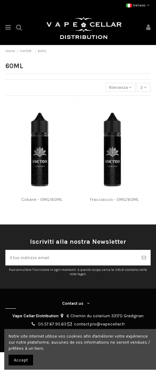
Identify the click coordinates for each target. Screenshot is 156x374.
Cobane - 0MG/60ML (41, 199)
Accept (21, 360)
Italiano (138, 5)
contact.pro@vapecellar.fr (99, 324)
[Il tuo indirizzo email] (72, 257)
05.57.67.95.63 (52, 324)
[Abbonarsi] (144, 257)
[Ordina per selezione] (121, 87)
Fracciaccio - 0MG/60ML (114, 199)
